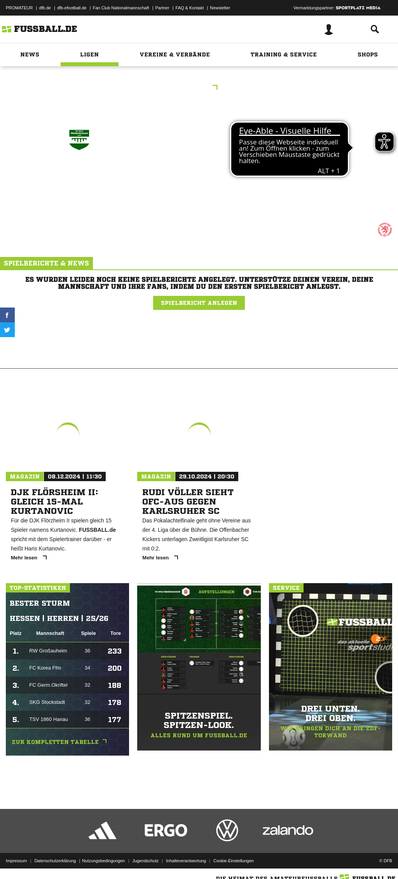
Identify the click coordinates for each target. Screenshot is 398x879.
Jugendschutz (145, 860)
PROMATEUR (19, 7)
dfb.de (45, 7)
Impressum (16, 860)
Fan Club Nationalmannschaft (121, 7)
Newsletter (220, 7)
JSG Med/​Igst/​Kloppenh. (317, 179)
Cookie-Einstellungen (233, 860)
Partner (162, 7)
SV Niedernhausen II (79, 179)
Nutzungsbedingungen (103, 860)
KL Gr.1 (199, 88)
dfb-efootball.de (72, 7)
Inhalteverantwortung (186, 860)
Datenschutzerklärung (55, 860)
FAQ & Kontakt (190, 7)
